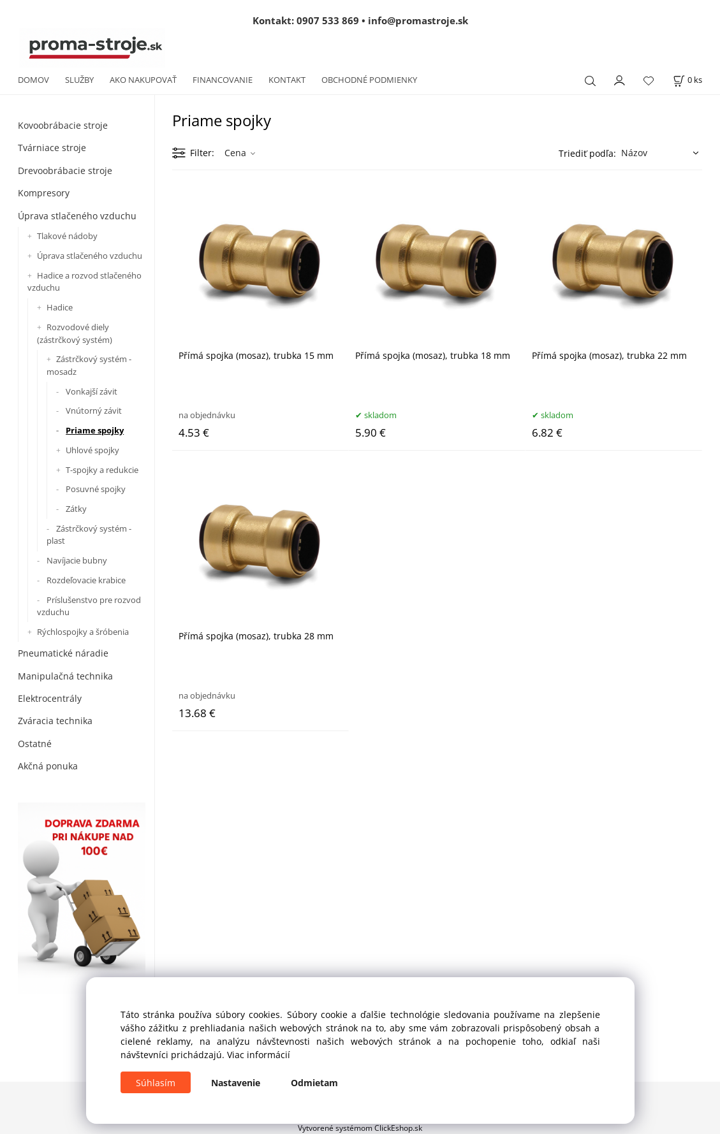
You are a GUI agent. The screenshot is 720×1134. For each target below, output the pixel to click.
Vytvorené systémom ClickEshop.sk (360, 1128)
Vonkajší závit (91, 391)
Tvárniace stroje (52, 148)
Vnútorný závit (94, 410)
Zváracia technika (55, 721)
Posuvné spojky (96, 489)
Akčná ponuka (48, 766)
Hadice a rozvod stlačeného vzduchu (84, 282)
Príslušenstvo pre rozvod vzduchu (89, 606)
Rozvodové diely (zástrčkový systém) (74, 333)
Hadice (60, 307)
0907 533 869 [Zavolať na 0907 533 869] (328, 20)
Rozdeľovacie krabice (86, 580)
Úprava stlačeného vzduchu (77, 216)
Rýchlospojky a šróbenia (83, 631)
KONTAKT (286, 79)
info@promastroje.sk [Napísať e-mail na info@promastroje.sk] (418, 20)
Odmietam (314, 1083)
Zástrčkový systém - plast (89, 535)
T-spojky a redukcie (102, 470)
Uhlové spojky (92, 450)
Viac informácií (258, 1055)
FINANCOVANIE (223, 79)
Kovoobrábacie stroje (63, 125)
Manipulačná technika (65, 676)
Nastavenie (235, 1083)
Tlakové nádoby (67, 236)
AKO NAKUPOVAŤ (143, 79)
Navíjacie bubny (77, 560)
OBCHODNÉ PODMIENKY (369, 79)
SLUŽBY (79, 79)
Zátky (76, 508)
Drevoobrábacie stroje (65, 170)
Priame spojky (95, 430)
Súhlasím (155, 1083)
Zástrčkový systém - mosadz (89, 365)
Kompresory (44, 193)
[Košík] (687, 80)
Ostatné (35, 744)
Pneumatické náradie (63, 653)
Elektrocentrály (50, 698)
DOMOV (33, 79)
